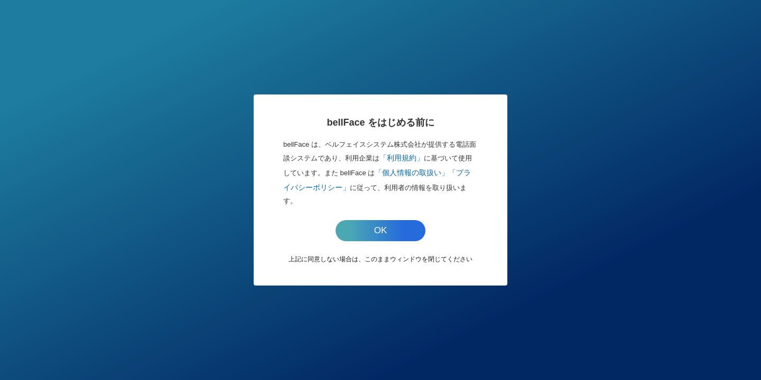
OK (380, 230)
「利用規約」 (401, 158)
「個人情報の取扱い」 (412, 172)
